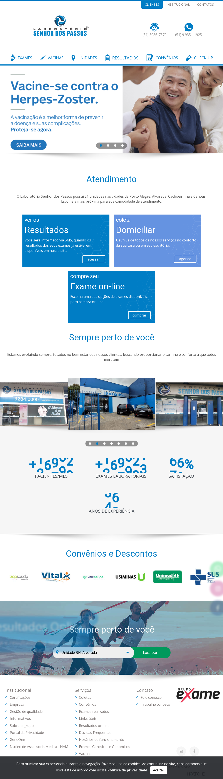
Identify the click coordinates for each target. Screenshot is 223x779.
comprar (139, 315)
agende (185, 258)
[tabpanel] (111, 109)
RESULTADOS (125, 58)
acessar (93, 259)
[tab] (100, 145)
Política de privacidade (127, 770)
